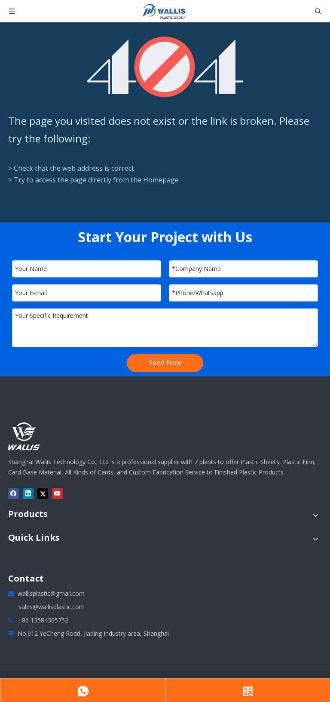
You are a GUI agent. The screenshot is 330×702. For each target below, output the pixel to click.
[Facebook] (13, 493)
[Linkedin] (28, 493)
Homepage (161, 180)
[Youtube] (57, 493)
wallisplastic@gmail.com (51, 593)
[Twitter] (42, 493)
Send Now (165, 362)
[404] (165, 67)
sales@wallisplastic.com (51, 607)
